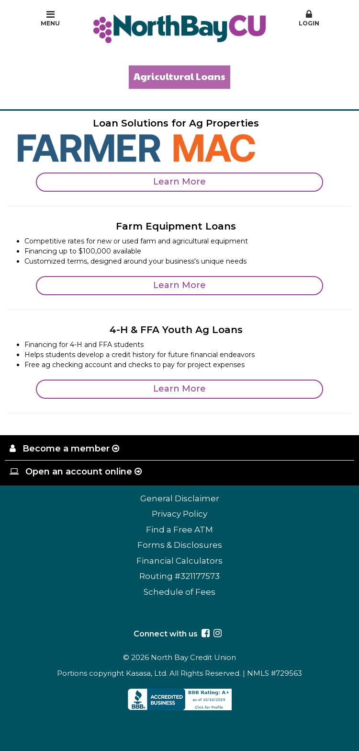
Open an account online (78, 471)
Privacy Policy (179, 514)
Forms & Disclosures (179, 545)
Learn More (179, 181)
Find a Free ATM (179, 529)
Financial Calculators (179, 561)
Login (309, 18)
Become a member (66, 448)
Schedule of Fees (179, 592)
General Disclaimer (179, 498)
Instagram (217, 633)
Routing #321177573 (179, 576)
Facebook (206, 633)
